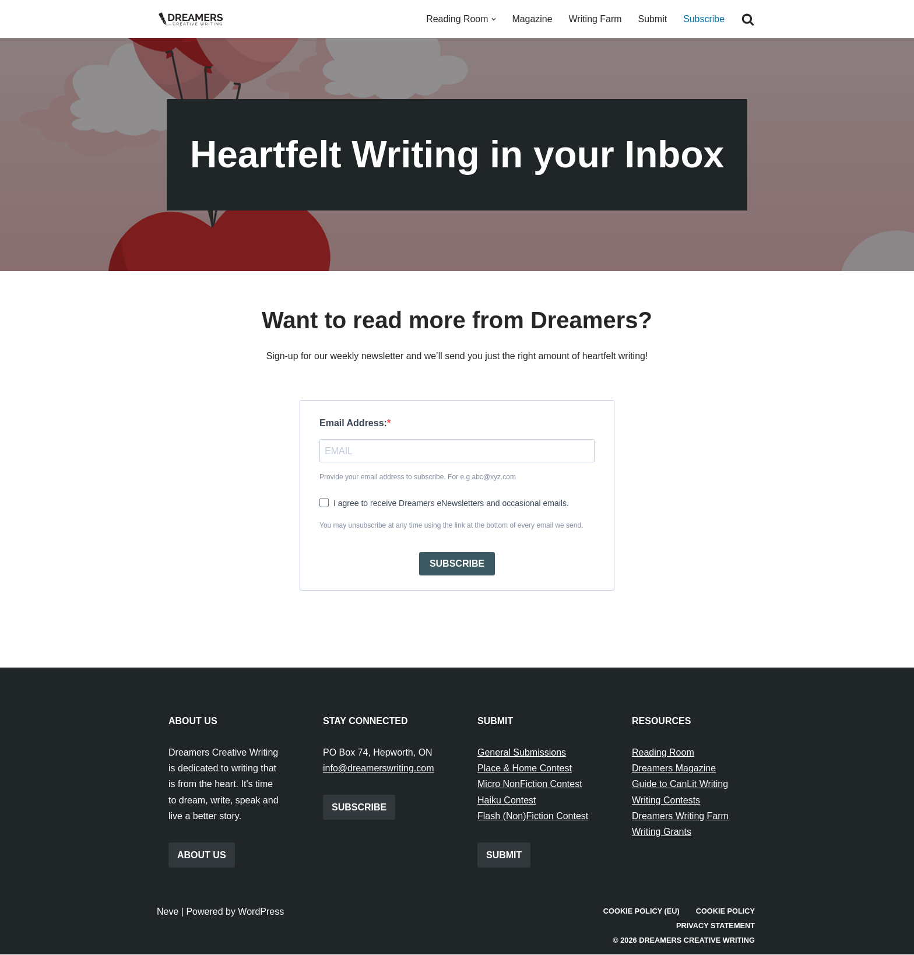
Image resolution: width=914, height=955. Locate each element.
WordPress (261, 912)
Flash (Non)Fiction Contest (532, 816)
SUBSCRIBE (457, 564)
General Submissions (521, 753)
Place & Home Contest (524, 769)
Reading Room (663, 753)
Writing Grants (661, 832)
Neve (167, 912)
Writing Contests (666, 800)
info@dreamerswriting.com (378, 769)
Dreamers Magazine (674, 769)
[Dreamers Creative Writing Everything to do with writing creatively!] (195, 18)
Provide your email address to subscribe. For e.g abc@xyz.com (417, 477)
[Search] (747, 19)
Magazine (531, 19)
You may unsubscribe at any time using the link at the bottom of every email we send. (451, 525)
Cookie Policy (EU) (641, 911)
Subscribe (704, 19)
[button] (492, 19)
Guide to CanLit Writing (680, 784)
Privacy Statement (715, 926)
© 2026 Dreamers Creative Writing (683, 940)
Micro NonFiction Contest (529, 784)
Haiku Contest (506, 800)
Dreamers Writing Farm (680, 816)
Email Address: (353, 424)
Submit (652, 19)
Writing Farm (594, 19)
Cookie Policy (725, 911)
